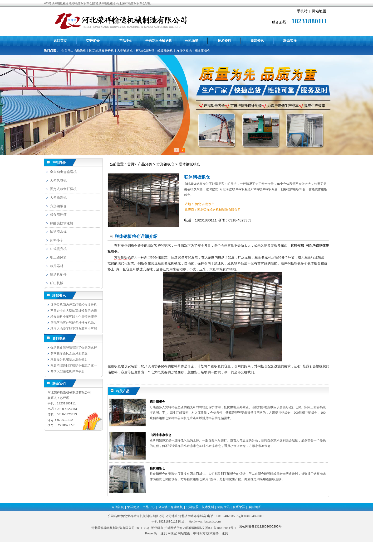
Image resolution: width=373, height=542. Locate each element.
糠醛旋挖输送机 (61, 223)
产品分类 (145, 164)
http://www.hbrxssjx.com (204, 521)
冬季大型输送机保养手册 (67, 371)
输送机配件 (58, 274)
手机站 (302, 11)
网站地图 (319, 11)
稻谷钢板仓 (157, 401)
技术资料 (224, 41)
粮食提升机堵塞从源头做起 (69, 359)
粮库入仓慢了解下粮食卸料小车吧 (73, 328)
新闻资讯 (257, 41)
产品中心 (126, 41)
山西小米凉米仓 (160, 435)
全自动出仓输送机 (158, 41)
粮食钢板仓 (202, 50)
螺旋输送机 (165, 50)
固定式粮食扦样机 (101, 50)
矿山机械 (56, 283)
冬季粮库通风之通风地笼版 (69, 353)
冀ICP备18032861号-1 (220, 528)
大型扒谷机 (58, 180)
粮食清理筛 (58, 214)
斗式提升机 (58, 249)
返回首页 (60, 41)
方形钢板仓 (184, 50)
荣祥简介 (93, 41)
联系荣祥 (290, 41)
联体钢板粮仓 (189, 164)
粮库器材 (56, 266)
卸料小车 (56, 240)
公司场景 (191, 41)
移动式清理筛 (145, 50)
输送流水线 (58, 232)
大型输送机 (125, 50)
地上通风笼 (58, 257)
